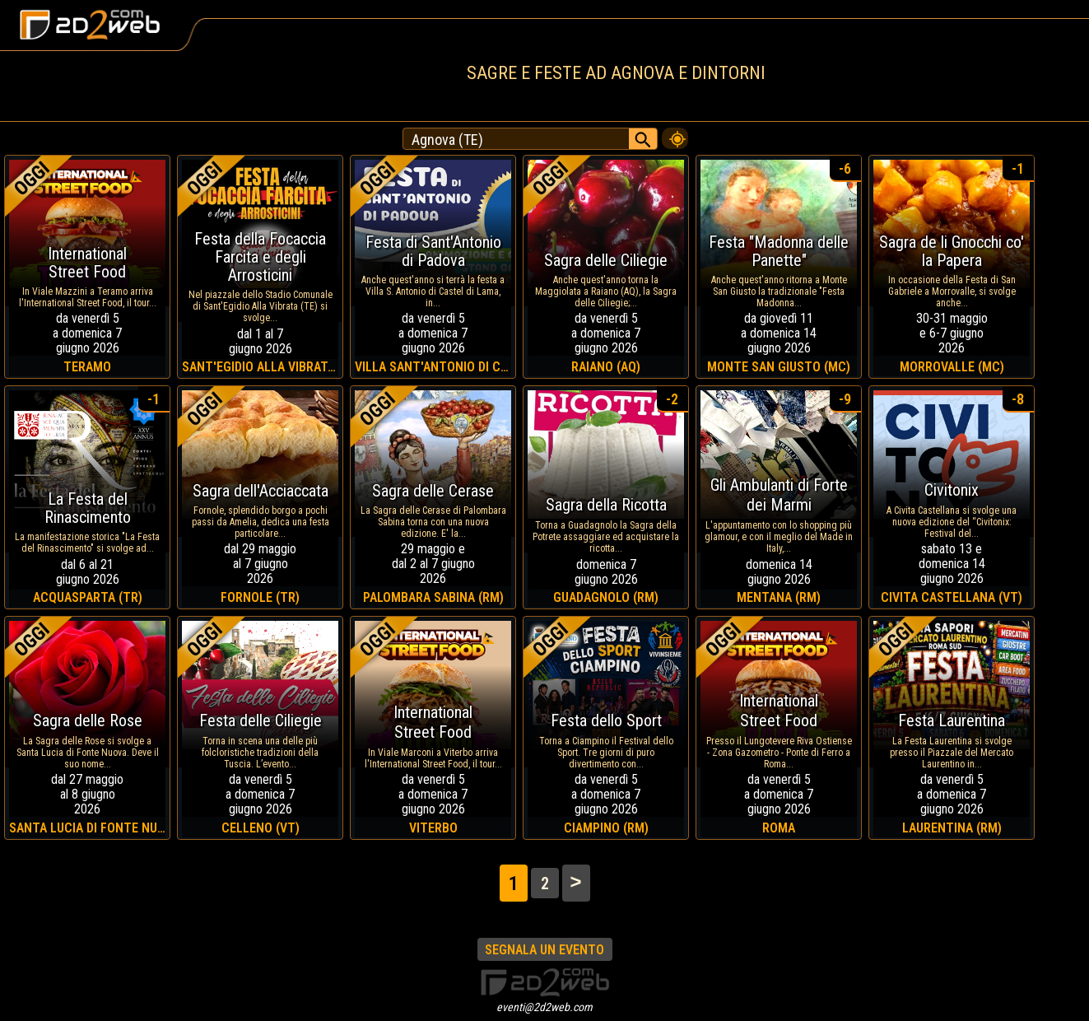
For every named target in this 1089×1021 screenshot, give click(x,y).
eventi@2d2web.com (544, 1007)
